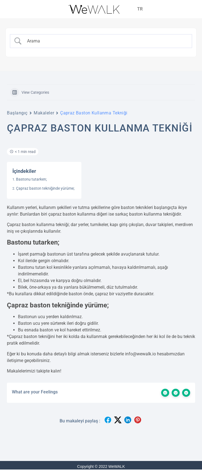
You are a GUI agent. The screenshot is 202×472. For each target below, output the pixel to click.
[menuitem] (140, 9)
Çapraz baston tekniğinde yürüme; (45, 188)
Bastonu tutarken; (31, 179)
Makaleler (44, 113)
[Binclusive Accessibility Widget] (12, 454)
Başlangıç (17, 113)
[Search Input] (106, 41)
